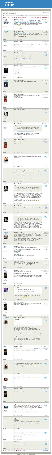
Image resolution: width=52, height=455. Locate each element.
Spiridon (5, 418)
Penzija (5, 168)
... (10, 17)
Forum (7, 9)
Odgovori (45, 43)
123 (14, 17)
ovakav (17, 199)
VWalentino (6, 80)
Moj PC (5, 50)
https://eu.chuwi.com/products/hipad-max (21, 32)
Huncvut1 (5, 41)
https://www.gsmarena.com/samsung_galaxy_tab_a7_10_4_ (25, 348)
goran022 (5, 19)
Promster (5, 65)
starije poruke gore (46, 17)
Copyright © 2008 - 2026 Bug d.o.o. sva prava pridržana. (26, 454)
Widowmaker (6, 317)
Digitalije (11, 9)
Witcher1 (5, 52)
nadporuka (46, 136)
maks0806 (6, 109)
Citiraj (46, 22)
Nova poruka (46, 12)
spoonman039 (6, 31)
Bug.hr (4, 9)
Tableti (15, 9)
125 (18, 17)
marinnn (5, 261)
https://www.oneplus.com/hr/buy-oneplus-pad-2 (22, 56)
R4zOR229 (6, 232)
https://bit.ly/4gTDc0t (18, 250)
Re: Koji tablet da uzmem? (19, 31)
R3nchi (5, 94)
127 (22, 17)
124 (16, 17)
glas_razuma (6, 123)
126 (20, 17)
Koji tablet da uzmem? (18, 19)
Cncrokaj (5, 375)
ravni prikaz (39, 17)
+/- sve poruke (33, 17)
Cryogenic (6, 285)
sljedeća (24, 17)
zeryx (5, 270)
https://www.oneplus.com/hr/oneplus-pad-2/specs (23, 58)
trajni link (46, 28)
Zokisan (5, 404)
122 (12, 17)
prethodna (4, 17)
